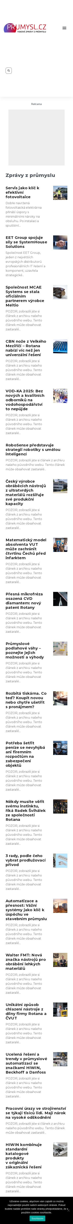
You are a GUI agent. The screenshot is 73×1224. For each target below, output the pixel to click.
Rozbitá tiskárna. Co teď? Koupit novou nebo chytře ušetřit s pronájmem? (26, 700)
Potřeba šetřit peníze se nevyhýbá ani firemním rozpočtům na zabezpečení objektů (25, 754)
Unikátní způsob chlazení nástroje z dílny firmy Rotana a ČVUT (26, 1011)
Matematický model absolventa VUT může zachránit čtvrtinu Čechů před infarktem (26, 549)
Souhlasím (37, 1218)
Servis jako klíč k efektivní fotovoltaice (22, 192)
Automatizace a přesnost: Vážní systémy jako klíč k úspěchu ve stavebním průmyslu (26, 910)
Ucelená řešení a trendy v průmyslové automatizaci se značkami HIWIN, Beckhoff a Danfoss (26, 1063)
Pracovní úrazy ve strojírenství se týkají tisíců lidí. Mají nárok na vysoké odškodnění (36, 1113)
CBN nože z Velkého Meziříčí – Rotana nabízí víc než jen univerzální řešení (26, 348)
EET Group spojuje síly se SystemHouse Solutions (26, 242)
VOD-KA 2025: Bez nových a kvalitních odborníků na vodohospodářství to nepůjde (25, 400)
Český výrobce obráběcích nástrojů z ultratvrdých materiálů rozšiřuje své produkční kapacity (26, 492)
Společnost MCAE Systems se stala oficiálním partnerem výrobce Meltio (25, 296)
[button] (64, 28)
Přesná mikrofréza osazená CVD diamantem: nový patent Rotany (24, 601)
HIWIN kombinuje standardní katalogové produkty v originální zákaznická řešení (24, 1155)
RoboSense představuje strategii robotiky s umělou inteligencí (33, 449)
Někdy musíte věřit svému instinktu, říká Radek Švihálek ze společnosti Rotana (26, 810)
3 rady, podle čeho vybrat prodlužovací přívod (26, 860)
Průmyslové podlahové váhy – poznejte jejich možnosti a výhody (25, 650)
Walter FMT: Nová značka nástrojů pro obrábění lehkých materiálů (26, 962)
